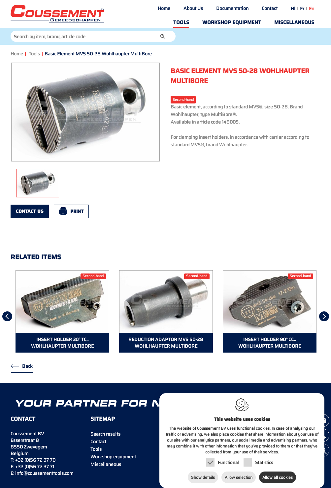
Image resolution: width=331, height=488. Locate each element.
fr (302, 8)
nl (293, 8)
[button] (162, 36)
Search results (105, 434)
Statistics (264, 455)
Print (76, 211)
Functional (228, 455)
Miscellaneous (294, 22)
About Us (193, 8)
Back (27, 366)
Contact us (30, 211)
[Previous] (7, 316)
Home (164, 8)
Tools (181, 22)
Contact (270, 8)
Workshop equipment (231, 22)
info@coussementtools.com (44, 473)
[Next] (324, 316)
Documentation (232, 8)
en (311, 8)
